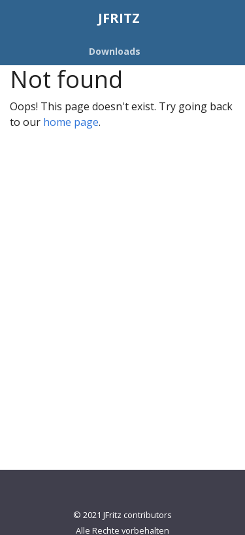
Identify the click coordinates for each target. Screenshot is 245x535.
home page (71, 122)
